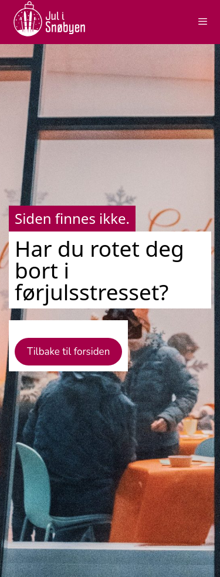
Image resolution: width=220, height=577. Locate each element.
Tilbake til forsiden (68, 351)
